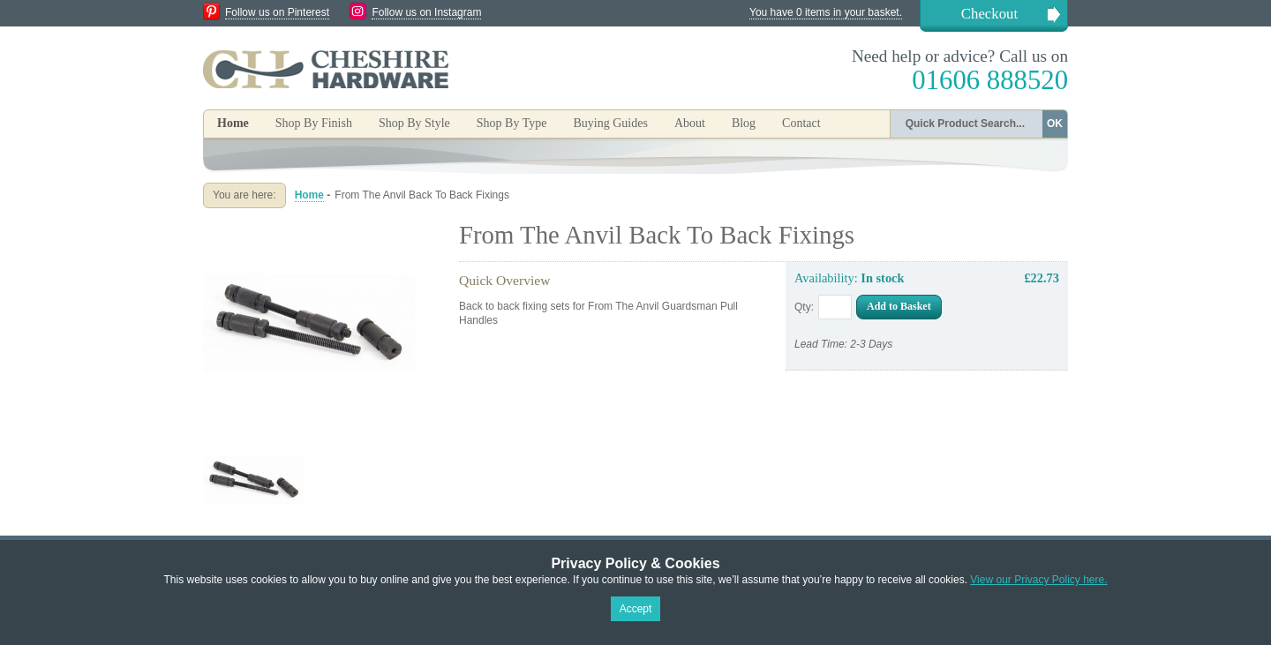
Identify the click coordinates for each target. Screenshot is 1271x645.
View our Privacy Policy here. (1038, 580)
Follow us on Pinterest (277, 12)
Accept (636, 609)
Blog (744, 123)
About (689, 123)
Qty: (804, 307)
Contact (801, 123)
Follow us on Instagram (426, 12)
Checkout (989, 13)
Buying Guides (610, 123)
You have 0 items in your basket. (825, 12)
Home (233, 123)
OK (1055, 123)
